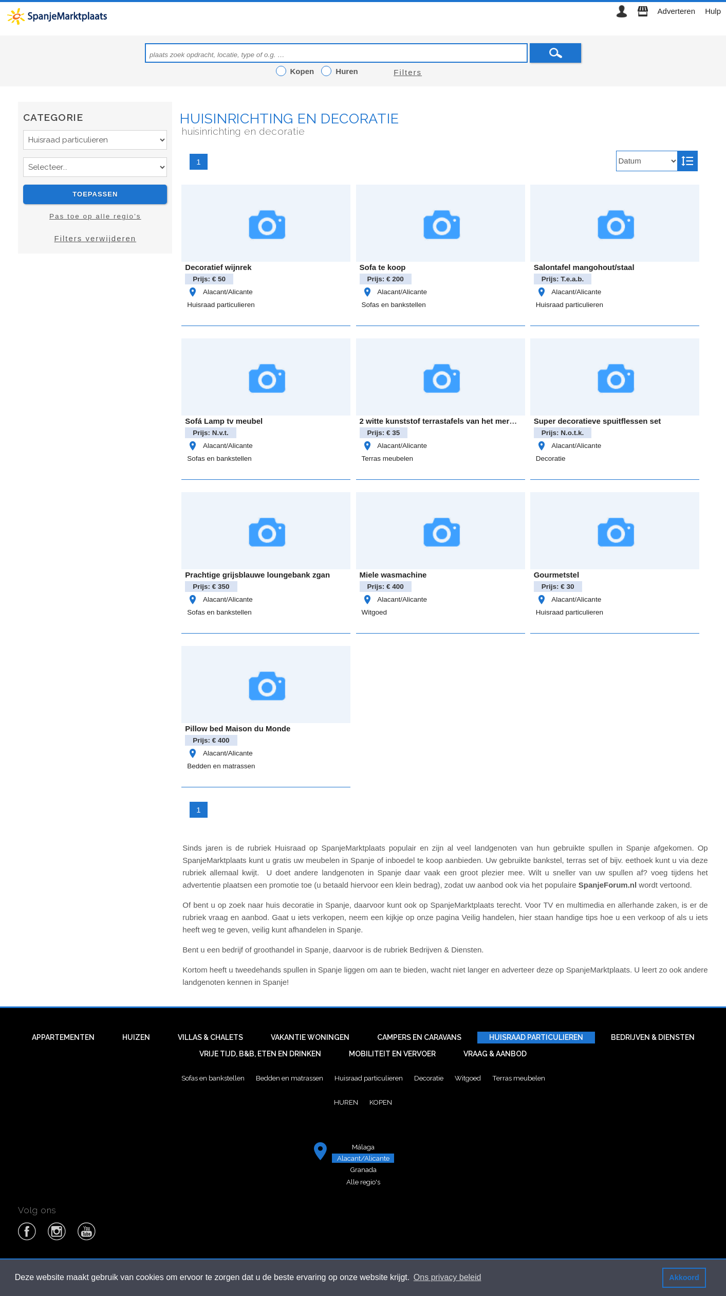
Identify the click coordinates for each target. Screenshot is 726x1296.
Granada (363, 1169)
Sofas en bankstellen (394, 305)
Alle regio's (363, 1182)
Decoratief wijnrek (218, 267)
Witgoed (374, 612)
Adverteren (676, 11)
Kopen (380, 1102)
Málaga (363, 1147)
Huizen (136, 1037)
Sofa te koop (383, 267)
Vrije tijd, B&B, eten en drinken (260, 1054)
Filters (408, 72)
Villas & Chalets (210, 1037)
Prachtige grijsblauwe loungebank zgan (257, 574)
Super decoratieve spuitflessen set (597, 421)
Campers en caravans (419, 1037)
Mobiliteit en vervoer (392, 1054)
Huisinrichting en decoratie (289, 119)
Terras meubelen (388, 458)
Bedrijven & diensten (653, 1037)
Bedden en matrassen (221, 766)
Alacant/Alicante (219, 292)
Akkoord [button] (684, 1277)
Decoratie (551, 458)
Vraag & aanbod (495, 1054)
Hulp (713, 11)
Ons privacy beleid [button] (447, 1277)
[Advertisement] (95, 353)
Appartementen (63, 1037)
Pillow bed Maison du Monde (237, 728)
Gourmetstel (556, 574)
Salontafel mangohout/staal (584, 267)
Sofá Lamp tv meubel (224, 421)
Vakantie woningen (310, 1037)
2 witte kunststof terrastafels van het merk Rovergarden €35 (469, 421)
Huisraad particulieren (220, 305)
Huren (346, 1102)
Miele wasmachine (393, 574)
